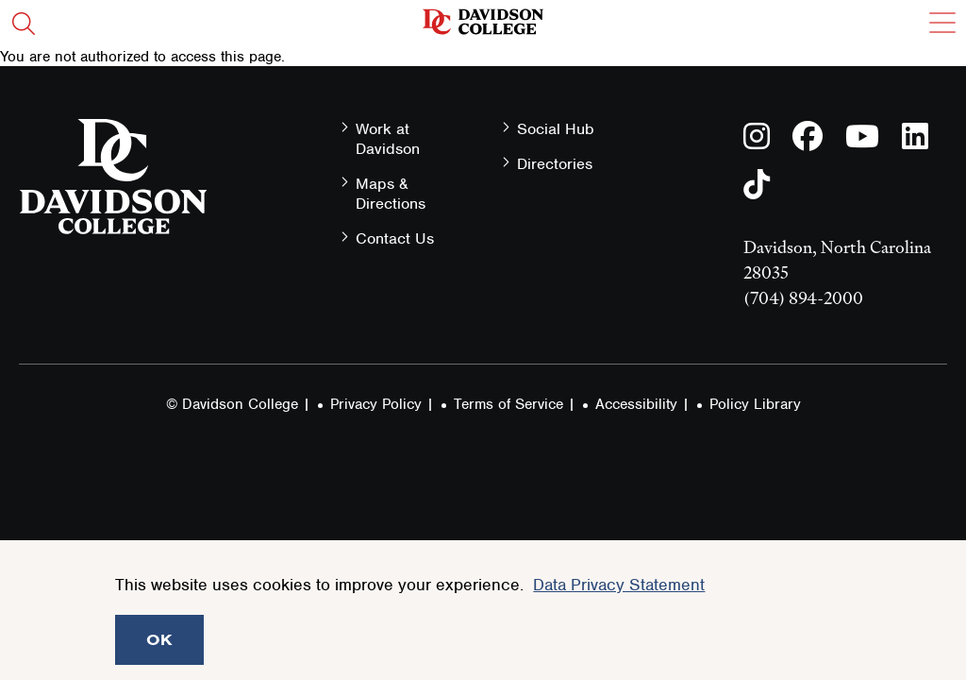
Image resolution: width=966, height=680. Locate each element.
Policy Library (755, 404)
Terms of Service (508, 404)
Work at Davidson (388, 139)
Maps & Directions (390, 193)
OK (159, 639)
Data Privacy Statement (619, 584)
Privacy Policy (376, 404)
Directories (554, 164)
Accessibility (636, 404)
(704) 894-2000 (803, 298)
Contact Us (395, 238)
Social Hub (555, 129)
